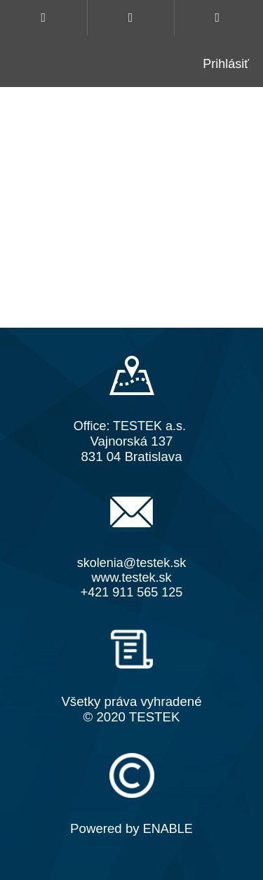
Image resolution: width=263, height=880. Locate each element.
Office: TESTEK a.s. (130, 426)
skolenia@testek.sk (131, 563)
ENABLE (168, 829)
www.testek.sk (131, 578)
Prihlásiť (226, 64)
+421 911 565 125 (132, 592)
